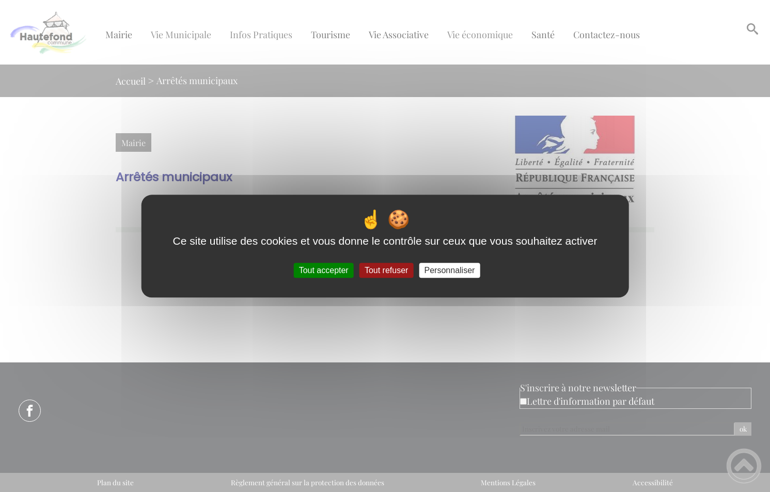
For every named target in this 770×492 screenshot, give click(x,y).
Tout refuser (386, 270)
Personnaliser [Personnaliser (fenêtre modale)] (450, 270)
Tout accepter (324, 270)
